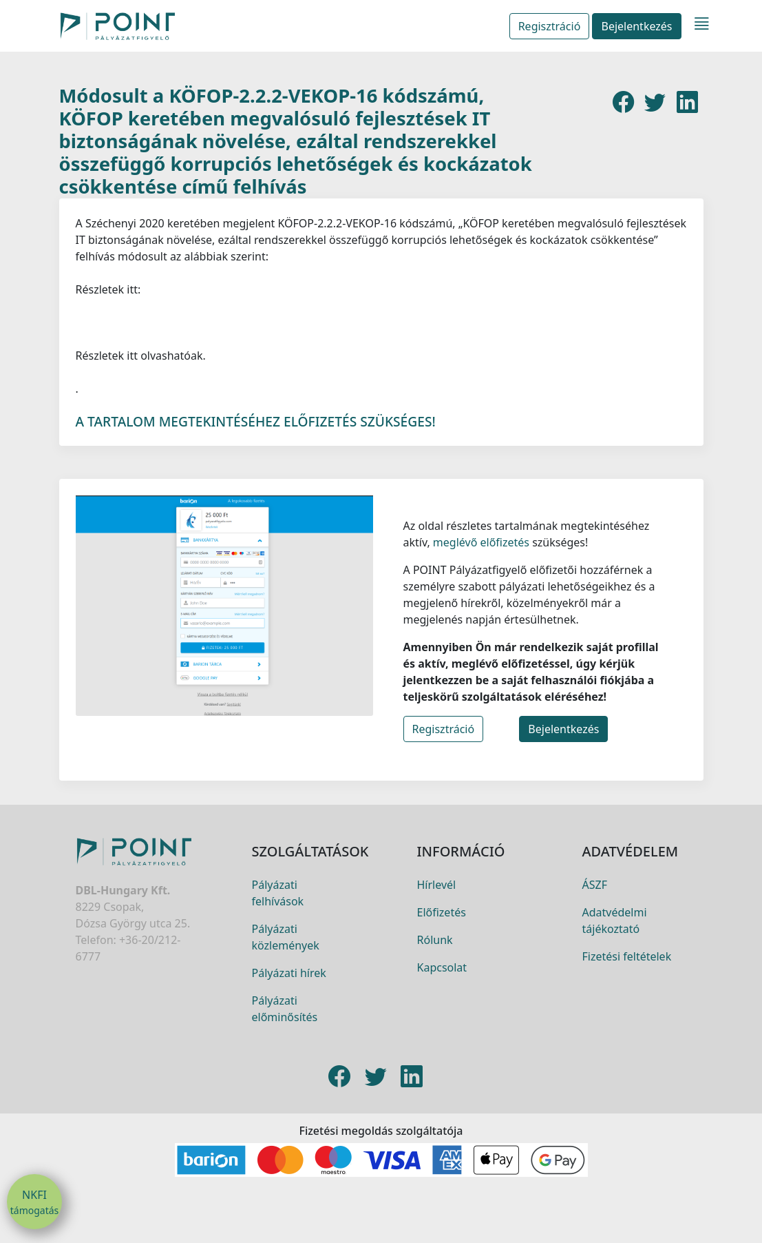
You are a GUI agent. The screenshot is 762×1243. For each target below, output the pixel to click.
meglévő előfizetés (479, 576)
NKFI (34, 1202)
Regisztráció (549, 26)
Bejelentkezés (636, 26)
